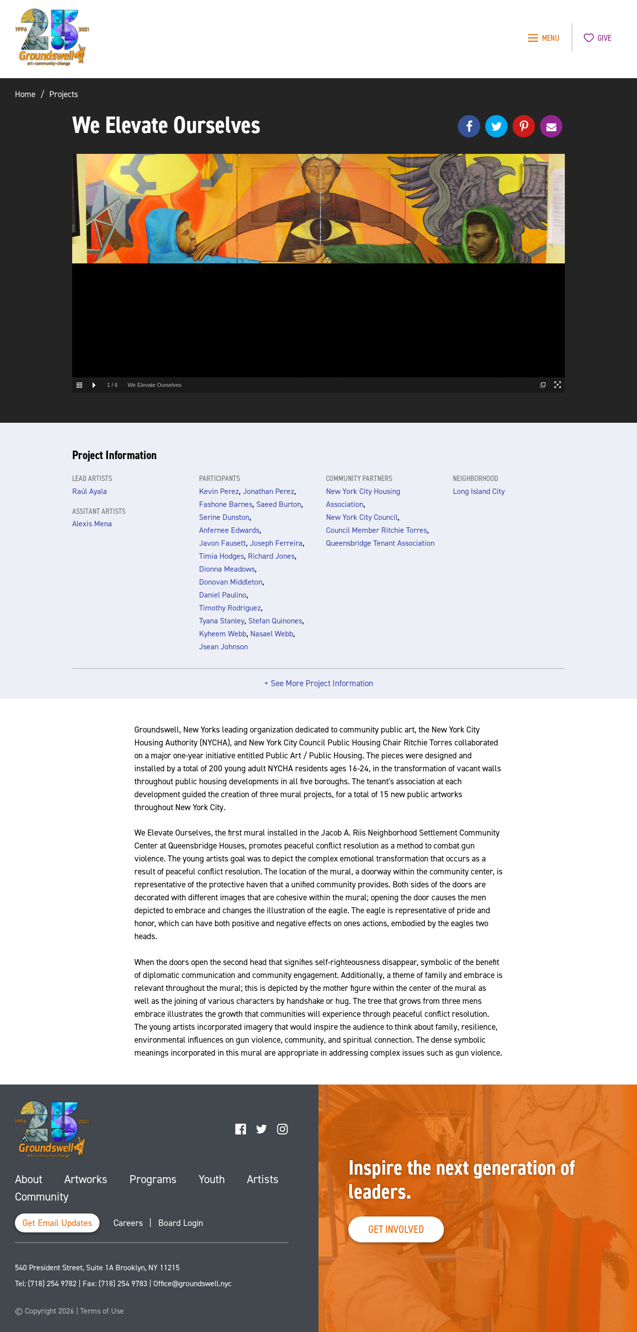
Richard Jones (271, 556)
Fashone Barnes (225, 504)
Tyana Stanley (221, 620)
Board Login (180, 1223)
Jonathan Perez (268, 491)
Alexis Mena (92, 523)
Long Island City (479, 491)
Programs (153, 1179)
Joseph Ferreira (276, 543)
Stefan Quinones (275, 620)
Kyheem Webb (222, 633)
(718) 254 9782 (52, 1283)
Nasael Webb (271, 633)
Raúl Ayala (89, 491)
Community (42, 1196)
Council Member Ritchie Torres (376, 530)
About (28, 1179)
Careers (128, 1223)
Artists (263, 1179)
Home (25, 94)
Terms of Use (102, 1311)
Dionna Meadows (227, 569)
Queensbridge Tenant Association (380, 543)
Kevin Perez (219, 491)
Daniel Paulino (222, 595)
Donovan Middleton (230, 582)
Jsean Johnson (223, 646)
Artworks (85, 1179)
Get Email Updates (57, 1223)
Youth (212, 1179)
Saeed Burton (278, 504)
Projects (63, 94)
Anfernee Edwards (229, 530)
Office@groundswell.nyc (192, 1283)
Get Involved (396, 1229)
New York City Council (362, 517)
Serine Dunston (224, 517)
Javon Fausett (222, 543)
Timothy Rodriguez (230, 608)
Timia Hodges (221, 556)
